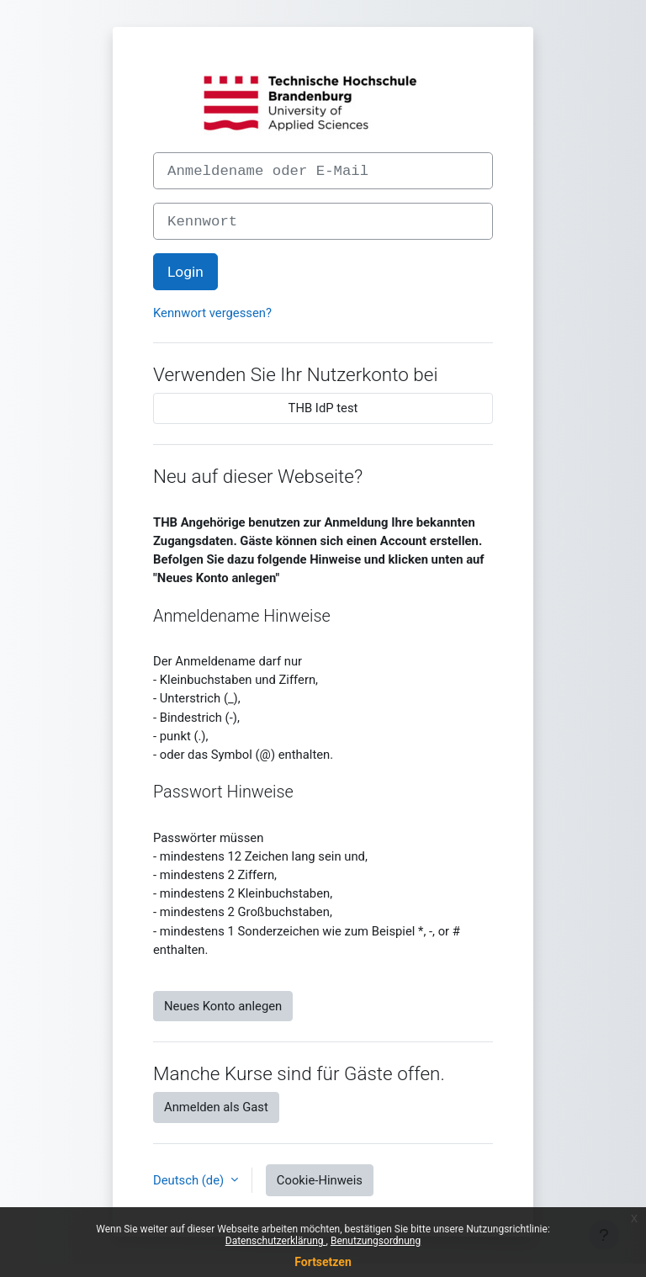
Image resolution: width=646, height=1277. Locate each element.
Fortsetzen (323, 1262)
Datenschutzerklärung (275, 1241)
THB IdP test (323, 408)
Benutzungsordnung (376, 1241)
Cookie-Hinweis (320, 1180)
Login (185, 271)
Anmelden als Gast (216, 1107)
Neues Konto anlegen (223, 1006)
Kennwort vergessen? (212, 313)
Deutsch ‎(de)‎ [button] (190, 1180)
